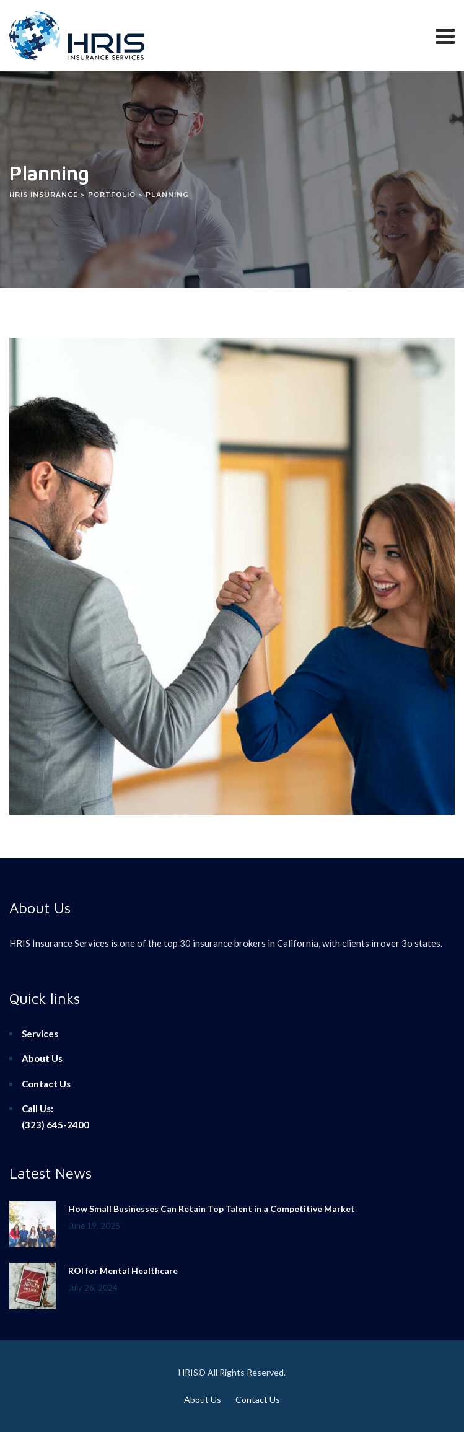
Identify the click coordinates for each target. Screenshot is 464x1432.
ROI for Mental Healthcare (123, 1270)
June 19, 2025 (94, 1226)
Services (40, 1033)
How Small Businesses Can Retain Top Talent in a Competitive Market (211, 1208)
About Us (42, 1058)
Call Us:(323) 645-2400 (55, 1116)
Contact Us (46, 1083)
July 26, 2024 (93, 1288)
